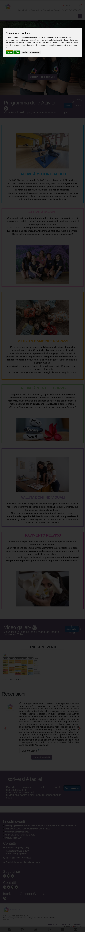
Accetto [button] (9, 52)
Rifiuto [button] (17, 52)
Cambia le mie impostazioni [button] (30, 52)
